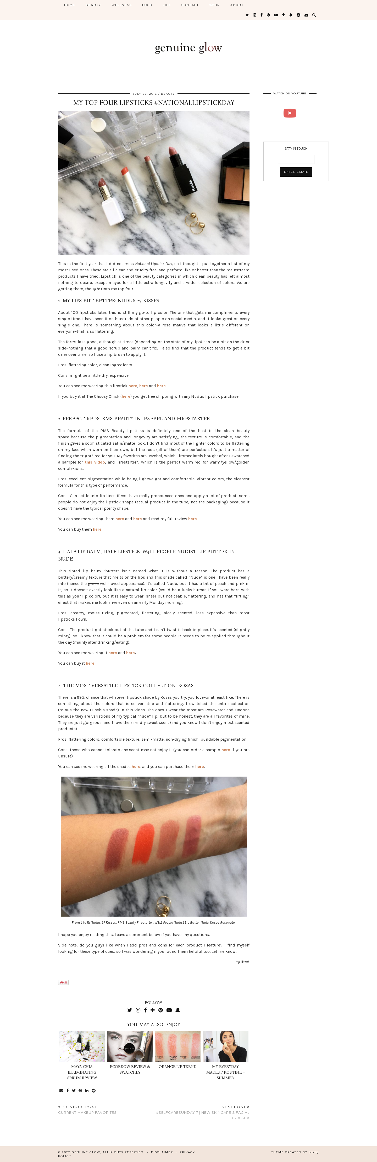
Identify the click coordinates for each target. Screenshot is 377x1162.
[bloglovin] (283, 15)
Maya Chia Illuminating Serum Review (82, 1072)
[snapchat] (291, 15)
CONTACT (190, 5)
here (133, 385)
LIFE (167, 5)
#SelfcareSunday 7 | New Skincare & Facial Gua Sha (201, 1112)
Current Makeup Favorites (87, 1110)
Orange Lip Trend (178, 1066)
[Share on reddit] (94, 1091)
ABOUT (237, 5)
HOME (69, 5)
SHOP (214, 5)
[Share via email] (61, 1091)
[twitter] (248, 15)
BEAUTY (93, 5)
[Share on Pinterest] (80, 1091)
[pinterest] (268, 15)
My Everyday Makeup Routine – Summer (225, 1072)
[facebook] (261, 15)
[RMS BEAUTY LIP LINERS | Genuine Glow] (290, 113)
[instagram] (255, 15)
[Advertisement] (296, 227)
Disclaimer (162, 1152)
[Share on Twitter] (74, 1091)
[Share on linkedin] (87, 1091)
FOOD (147, 5)
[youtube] (276, 15)
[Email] (306, 15)
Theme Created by (295, 1152)
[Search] (314, 15)
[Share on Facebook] (68, 1091)
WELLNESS (122, 5)
